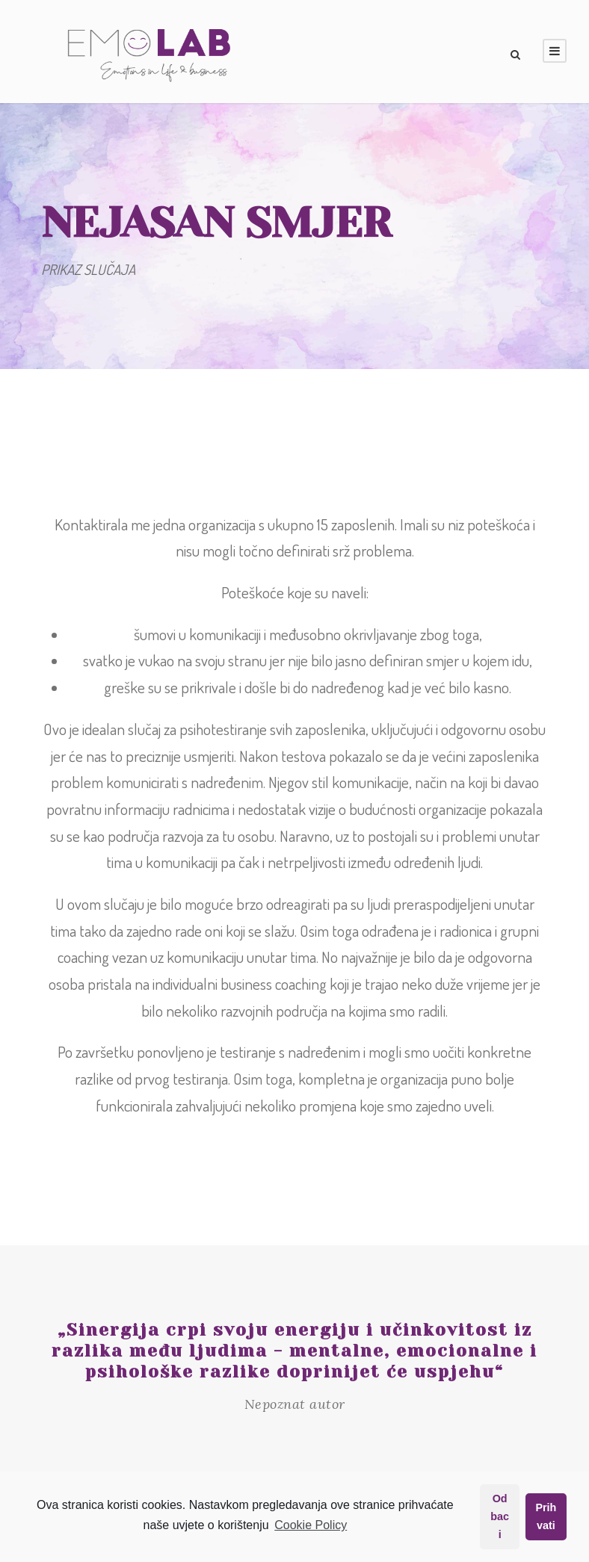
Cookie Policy (310, 1525)
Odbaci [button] (499, 1516)
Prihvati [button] (545, 1516)
